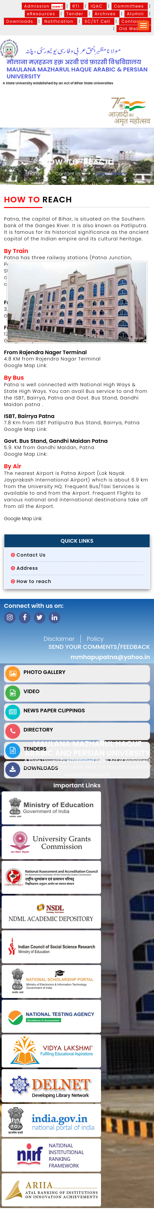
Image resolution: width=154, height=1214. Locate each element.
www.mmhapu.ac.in (87, 774)
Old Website (134, 28)
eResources (42, 14)
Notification (59, 21)
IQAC (97, 6)
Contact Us (135, 21)
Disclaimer (59, 639)
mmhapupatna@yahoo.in (110, 657)
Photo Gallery (45, 672)
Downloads (20, 21)
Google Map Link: (26, 429)
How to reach (34, 581)
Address (27, 568)
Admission (43, 6)
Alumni (136, 14)
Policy (95, 639)
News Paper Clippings (54, 710)
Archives (106, 14)
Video (31, 691)
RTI (77, 6)
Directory (38, 729)
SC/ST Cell (98, 21)
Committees (129, 6)
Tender (76, 14)
